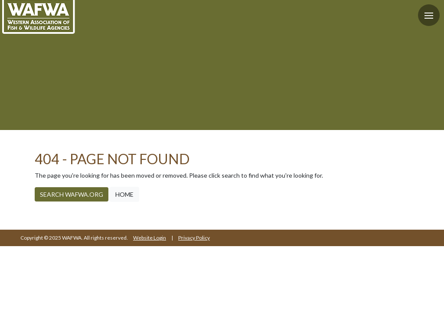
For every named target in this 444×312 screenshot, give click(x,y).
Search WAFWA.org (71, 194)
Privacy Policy (194, 237)
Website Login (149, 237)
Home (124, 194)
